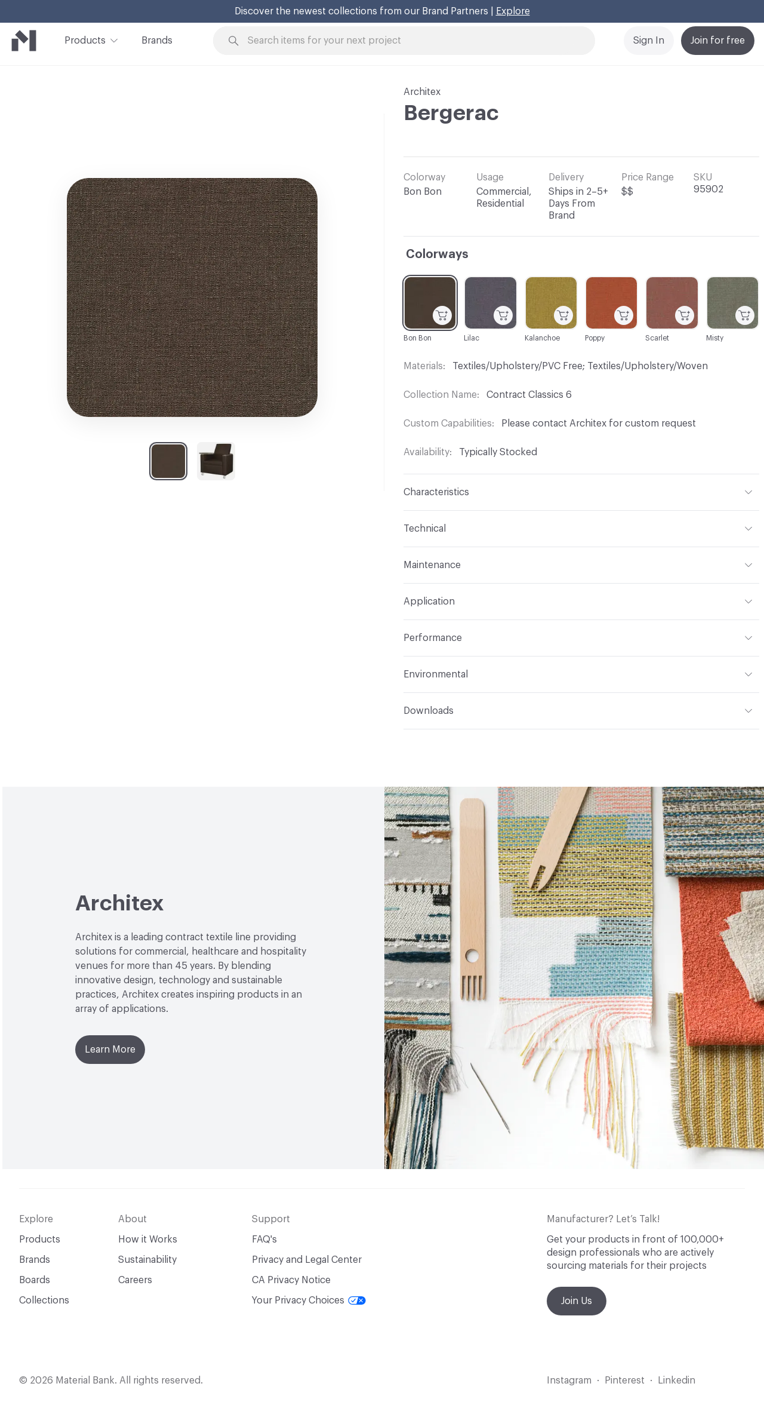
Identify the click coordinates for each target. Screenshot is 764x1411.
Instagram (569, 1380)
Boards (34, 1280)
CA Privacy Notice (291, 1280)
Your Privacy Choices (309, 1300)
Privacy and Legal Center (307, 1260)
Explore (513, 11)
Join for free (718, 40)
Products (85, 39)
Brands (156, 40)
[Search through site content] (411, 41)
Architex (421, 92)
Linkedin (676, 1380)
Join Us (576, 1301)
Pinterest (625, 1380)
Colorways (437, 254)
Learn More (110, 1049)
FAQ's (264, 1239)
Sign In (648, 40)
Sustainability (147, 1260)
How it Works (147, 1239)
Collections (44, 1300)
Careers (135, 1280)
